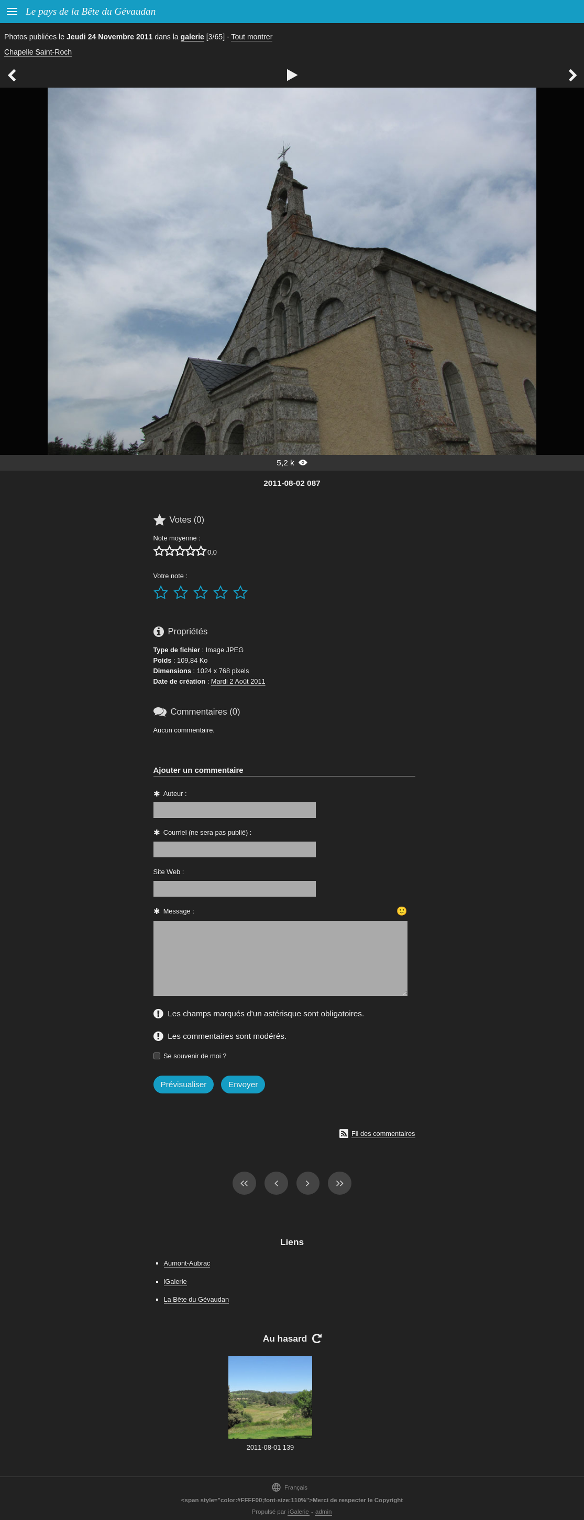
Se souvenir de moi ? (194, 1056)
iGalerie (175, 1281)
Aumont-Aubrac (187, 1263)
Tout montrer (251, 37)
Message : (178, 911)
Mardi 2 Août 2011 (238, 681)
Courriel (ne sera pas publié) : (207, 832)
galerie (192, 37)
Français (289, 1487)
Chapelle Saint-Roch (38, 52)
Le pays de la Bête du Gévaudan (91, 11)
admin (323, 1511)
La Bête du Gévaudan (196, 1299)
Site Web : (168, 872)
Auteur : (175, 794)
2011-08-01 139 (270, 1447)
